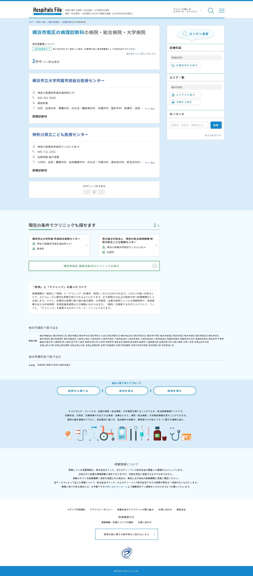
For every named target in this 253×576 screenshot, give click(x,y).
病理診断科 (68, 21)
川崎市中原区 (107, 338)
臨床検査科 (65, 364)
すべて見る (150, 108)
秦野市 (88, 341)
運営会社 (181, 509)
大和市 (102, 341)
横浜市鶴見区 (46, 335)
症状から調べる (78, 390)
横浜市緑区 (189, 335)
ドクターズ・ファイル (86, 308)
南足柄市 (134, 341)
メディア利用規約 (76, 509)
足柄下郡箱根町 (108, 345)
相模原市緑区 (173, 338)
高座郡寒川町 (165, 341)
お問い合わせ (165, 509)
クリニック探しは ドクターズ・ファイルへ (185, 10)
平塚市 (221, 338)
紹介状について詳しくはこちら (141, 53)
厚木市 (95, 341)
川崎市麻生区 (160, 338)
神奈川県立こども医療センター (60, 134)
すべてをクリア (213, 135)
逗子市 (74, 341)
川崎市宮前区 (147, 338)
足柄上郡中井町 (201, 341)
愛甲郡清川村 (168, 345)
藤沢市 (50, 341)
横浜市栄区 (214, 335)
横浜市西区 (73, 335)
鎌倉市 (43, 341)
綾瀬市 (142, 341)
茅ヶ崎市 (66, 341)
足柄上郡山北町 (77, 345)
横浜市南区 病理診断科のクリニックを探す (91, 266)
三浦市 (81, 341)
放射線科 (42, 364)
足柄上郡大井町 (47, 345)
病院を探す (175, 390)
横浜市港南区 (166, 335)
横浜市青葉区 (57, 338)
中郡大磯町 (177, 341)
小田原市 (57, 341)
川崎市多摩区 (133, 338)
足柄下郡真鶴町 (123, 345)
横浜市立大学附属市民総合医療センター (68, 80)
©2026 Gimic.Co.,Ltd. (126, 570)
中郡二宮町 (188, 341)
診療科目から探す (185, 65)
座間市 (126, 341)
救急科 (56, 364)
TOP (31, 21)
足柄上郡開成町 (92, 345)
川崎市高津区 (120, 338)
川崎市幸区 (95, 338)
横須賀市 (213, 338)
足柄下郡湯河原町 (139, 345)
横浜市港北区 (140, 335)
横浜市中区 (84, 335)
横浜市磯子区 (114, 335)
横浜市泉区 (45, 338)
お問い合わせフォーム (116, 486)
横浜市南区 (54, 21)
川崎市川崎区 (83, 338)
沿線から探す (182, 102)
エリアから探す (183, 95)
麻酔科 (50, 364)
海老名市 (118, 341)
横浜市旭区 (178, 335)
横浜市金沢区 (127, 335)
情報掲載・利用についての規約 (117, 522)
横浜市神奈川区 (60, 335)
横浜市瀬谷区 (201, 335)
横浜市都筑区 (70, 338)
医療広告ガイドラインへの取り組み (135, 509)
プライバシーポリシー (101, 509)
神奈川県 (40, 21)
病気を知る (126, 390)
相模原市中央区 (187, 338)
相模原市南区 (201, 338)
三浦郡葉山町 (152, 341)
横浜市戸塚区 (153, 335)
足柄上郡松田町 (62, 345)
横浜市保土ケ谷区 (98, 335)
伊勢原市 (109, 341)
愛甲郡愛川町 (155, 345)
